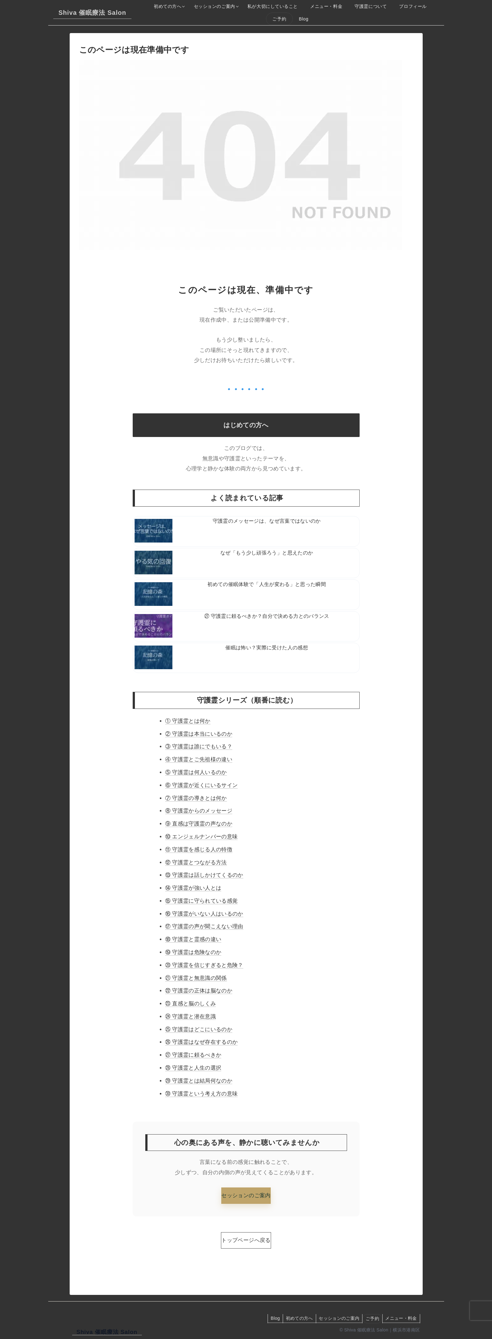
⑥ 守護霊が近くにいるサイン (201, 785)
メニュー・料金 (400, 1318)
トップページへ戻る (245, 1240)
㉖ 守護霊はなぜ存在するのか (201, 1042)
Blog (271, 1318)
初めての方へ (296, 1318)
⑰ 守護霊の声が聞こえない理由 (204, 926)
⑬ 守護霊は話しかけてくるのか (204, 875)
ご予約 (371, 1318)
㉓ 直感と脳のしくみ (190, 1004)
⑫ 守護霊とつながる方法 (196, 862)
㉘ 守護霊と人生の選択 (193, 1068)
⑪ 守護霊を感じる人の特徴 (198, 850)
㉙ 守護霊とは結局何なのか (198, 1081)
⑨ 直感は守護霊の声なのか (198, 824)
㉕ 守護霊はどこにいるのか (198, 1029)
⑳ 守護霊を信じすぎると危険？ (204, 965)
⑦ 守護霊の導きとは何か (196, 798)
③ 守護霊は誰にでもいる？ (198, 747)
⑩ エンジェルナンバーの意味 (201, 837)
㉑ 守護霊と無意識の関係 (196, 978)
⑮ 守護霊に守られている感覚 (201, 901)
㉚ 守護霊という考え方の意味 (201, 1094)
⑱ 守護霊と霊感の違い (193, 939)
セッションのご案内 (245, 1195)
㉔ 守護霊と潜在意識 (190, 1017)
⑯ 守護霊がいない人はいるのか (204, 914)
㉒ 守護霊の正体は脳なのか (198, 991)
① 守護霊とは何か (188, 721)
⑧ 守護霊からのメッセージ (198, 811)
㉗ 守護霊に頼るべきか (193, 1055)
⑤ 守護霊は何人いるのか (196, 772)
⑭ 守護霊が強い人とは (193, 888)
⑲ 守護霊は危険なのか (193, 952)
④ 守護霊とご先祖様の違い (198, 759)
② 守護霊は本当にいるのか (198, 734)
